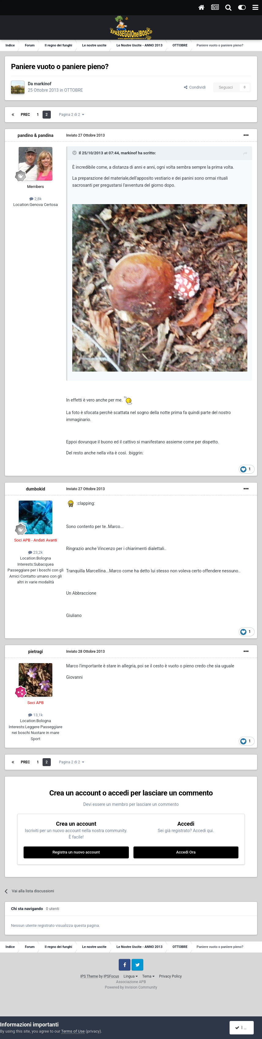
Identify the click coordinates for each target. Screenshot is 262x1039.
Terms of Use (73, 1031)
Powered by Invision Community (131, 987)
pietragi (35, 651)
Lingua (131, 976)
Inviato (85, 135)
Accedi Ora (186, 852)
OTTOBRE (73, 90)
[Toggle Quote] (75, 152)
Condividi (195, 87)
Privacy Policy (170, 976)
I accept (244, 1027)
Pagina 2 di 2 (71, 114)
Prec (25, 114)
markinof (42, 83)
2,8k (35, 198)
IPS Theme (89, 976)
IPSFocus (111, 976)
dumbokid (35, 488)
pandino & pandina (36, 135)
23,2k (35, 552)
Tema (148, 976)
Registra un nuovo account (76, 852)
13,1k (35, 715)
